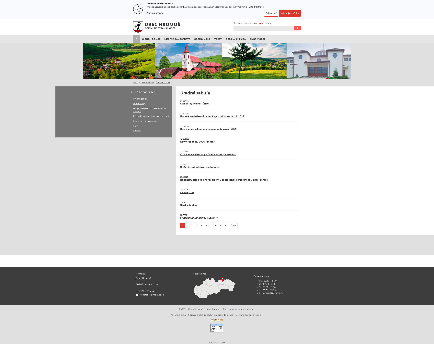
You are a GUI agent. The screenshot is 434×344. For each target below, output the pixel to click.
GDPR (136, 126)
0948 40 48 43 (146, 291)
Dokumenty (139, 103)
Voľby (218, 39)
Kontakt (238, 23)
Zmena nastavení (155, 13)
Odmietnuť (271, 13)
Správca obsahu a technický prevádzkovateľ (211, 315)
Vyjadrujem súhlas (289, 13)
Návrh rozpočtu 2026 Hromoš (197, 141)
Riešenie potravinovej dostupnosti (200, 167)
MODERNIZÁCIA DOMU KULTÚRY (199, 218)
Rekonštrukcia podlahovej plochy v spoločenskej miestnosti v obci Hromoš (224, 179)
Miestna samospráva (177, 39)
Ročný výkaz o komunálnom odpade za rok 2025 (208, 129)
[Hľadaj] (264, 28)
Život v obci (257, 39)
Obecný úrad (202, 39)
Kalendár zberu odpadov (145, 121)
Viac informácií (256, 6)
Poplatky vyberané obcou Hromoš (151, 116)
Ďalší (233, 225)
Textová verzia (250, 23)
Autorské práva (178, 315)
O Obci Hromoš (151, 39)
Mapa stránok (212, 309)
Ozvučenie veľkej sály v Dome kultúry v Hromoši (208, 154)
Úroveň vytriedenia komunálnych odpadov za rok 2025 (212, 116)
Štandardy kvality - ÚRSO (194, 103)
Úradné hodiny (188, 205)
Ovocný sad (187, 192)
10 (226, 225)
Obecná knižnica (236, 39)
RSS (224, 309)
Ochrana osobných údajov (248, 315)
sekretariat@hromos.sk (152, 295)
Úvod (135, 82)
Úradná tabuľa (163, 82)
